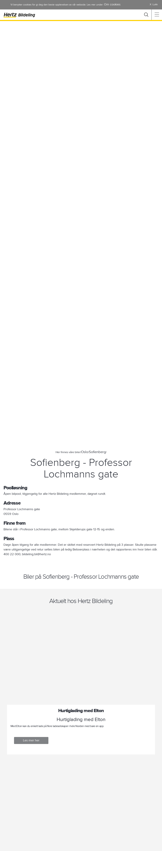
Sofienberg (97, 452)
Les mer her (31, 740)
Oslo (84, 452)
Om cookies (112, 4)
